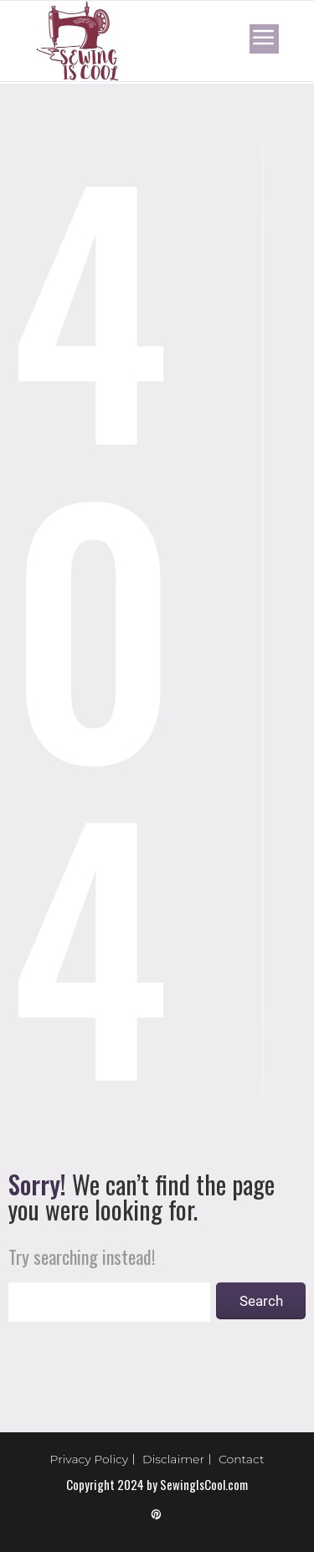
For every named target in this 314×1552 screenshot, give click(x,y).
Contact (242, 1459)
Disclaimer (173, 1459)
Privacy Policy (89, 1459)
